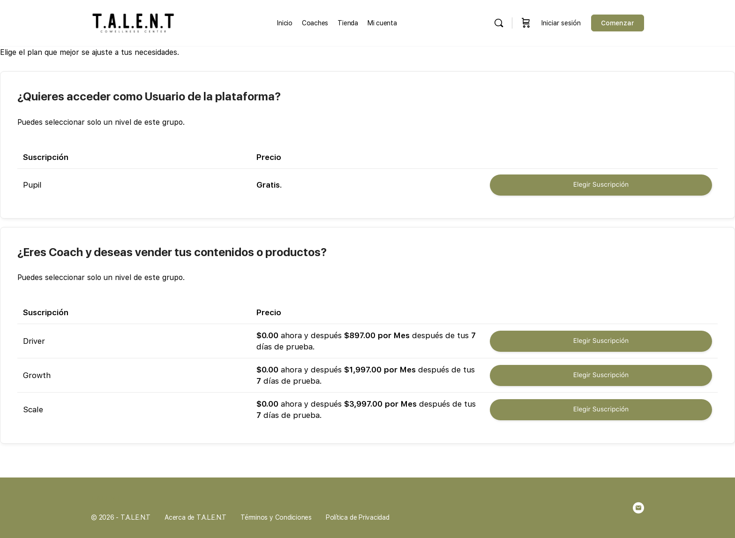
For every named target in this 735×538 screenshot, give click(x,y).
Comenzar (617, 23)
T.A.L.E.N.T (105, 497)
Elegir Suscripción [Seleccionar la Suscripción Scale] (601, 409)
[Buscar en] (498, 23)
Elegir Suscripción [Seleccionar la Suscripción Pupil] (601, 185)
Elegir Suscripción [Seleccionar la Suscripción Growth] (601, 375)
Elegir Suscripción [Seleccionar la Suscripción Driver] (601, 341)
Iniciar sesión (561, 23)
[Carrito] (526, 23)
